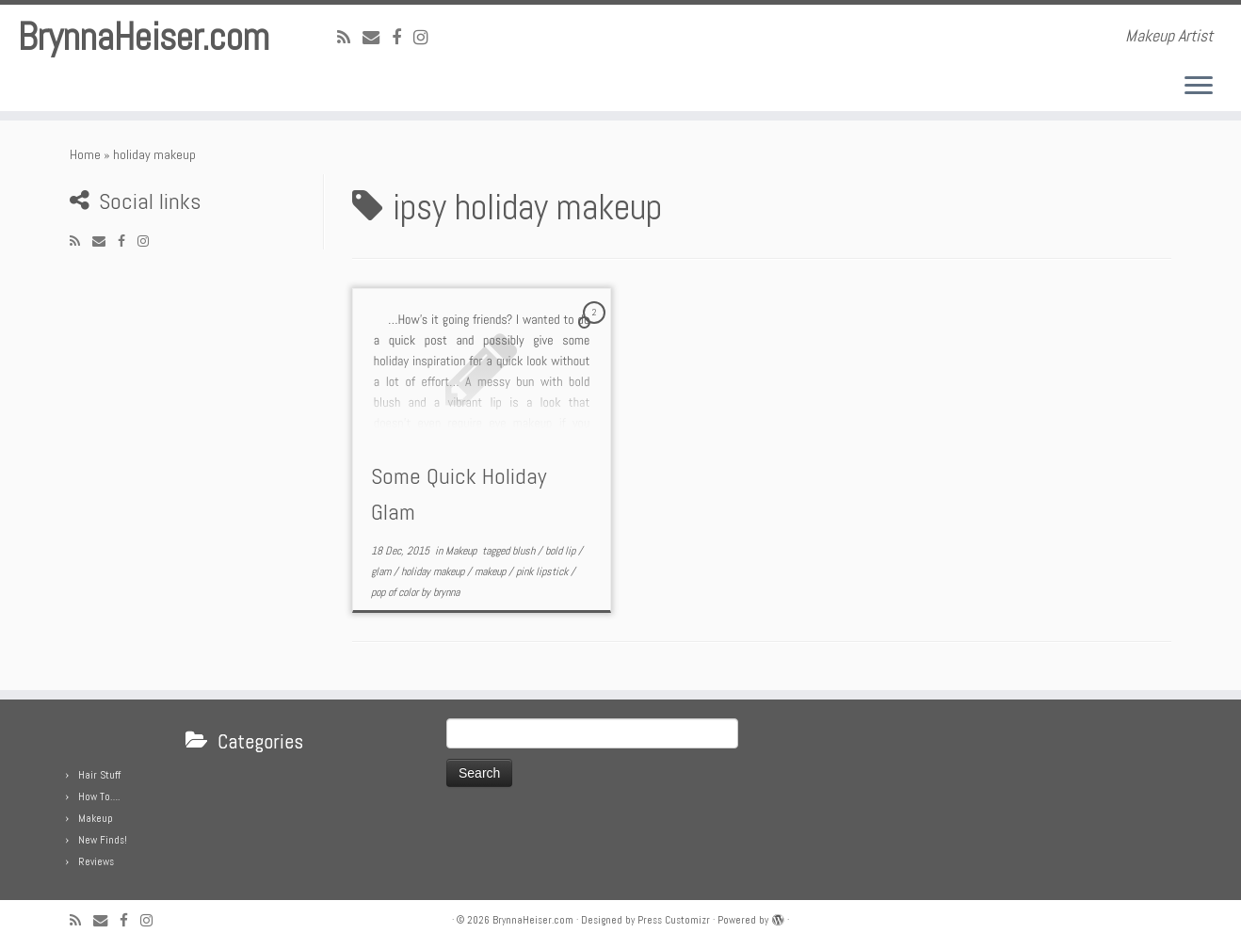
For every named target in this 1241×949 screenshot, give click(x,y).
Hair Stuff (99, 774)
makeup (491, 571)
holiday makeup (434, 571)
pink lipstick (543, 571)
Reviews (96, 861)
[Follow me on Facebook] (402, 37)
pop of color (396, 592)
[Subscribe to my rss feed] (350, 37)
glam (382, 571)
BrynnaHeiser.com (143, 37)
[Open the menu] (1199, 86)
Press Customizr (673, 919)
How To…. (99, 796)
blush (525, 550)
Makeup (462, 550)
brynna (446, 592)
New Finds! (102, 839)
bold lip (561, 550)
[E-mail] (377, 37)
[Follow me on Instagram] (427, 37)
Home (85, 154)
